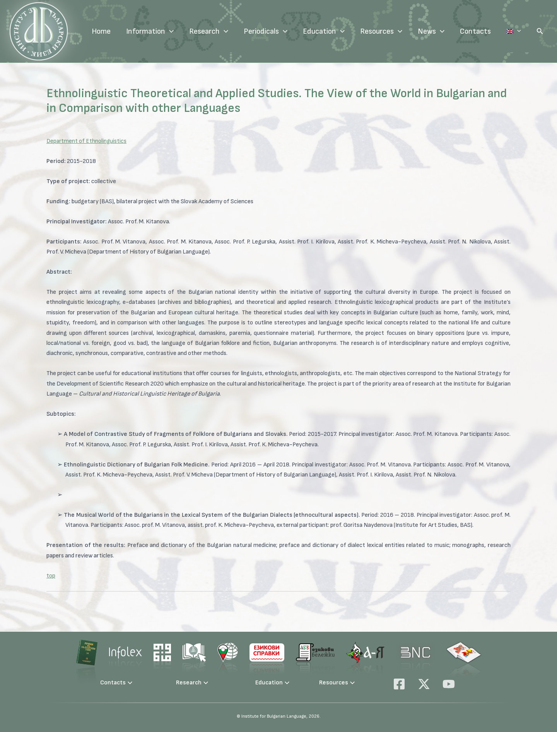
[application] (185, 31)
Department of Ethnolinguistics (87, 141)
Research (224, 31)
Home (116, 31)
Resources (397, 31)
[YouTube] (449, 684)
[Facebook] (399, 684)
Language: (521, 31)
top (50, 575)
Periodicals (281, 31)
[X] (424, 684)
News (446, 31)
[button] (539, 31)
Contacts (490, 31)
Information (165, 31)
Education (339, 31)
